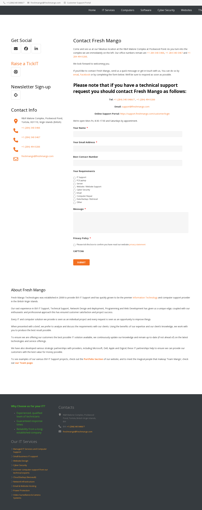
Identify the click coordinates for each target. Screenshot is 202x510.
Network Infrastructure (24, 481)
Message (79, 210)
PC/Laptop (81, 181)
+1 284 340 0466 (155, 52)
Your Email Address (85, 142)
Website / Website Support (89, 188)
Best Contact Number (85, 157)
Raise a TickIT (25, 63)
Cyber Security (83, 191)
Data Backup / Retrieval (87, 200)
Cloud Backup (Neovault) (24, 477)
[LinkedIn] (36, 48)
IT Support (81, 178)
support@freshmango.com (135, 106)
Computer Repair (84, 197)
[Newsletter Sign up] (16, 95)
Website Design (20, 461)
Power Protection (21, 490)
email (76, 74)
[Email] (16, 48)
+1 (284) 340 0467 (30, 137)
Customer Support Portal (79, 2)
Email (79, 194)
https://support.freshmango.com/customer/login (145, 113)
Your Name (80, 128)
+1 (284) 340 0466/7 (124, 99)
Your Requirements (84, 172)
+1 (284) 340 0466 (30, 127)
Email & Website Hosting (24, 486)
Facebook (85, 74)
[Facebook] (26, 48)
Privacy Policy (82, 241)
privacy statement (137, 247)
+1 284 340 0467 (174, 52)
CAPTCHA (78, 253)
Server (80, 184)
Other (79, 203)
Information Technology (145, 300)
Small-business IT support (25, 456)
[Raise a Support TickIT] (16, 72)
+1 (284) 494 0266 (30, 146)
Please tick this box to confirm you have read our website (111, 247)
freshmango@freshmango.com (46, 2)
